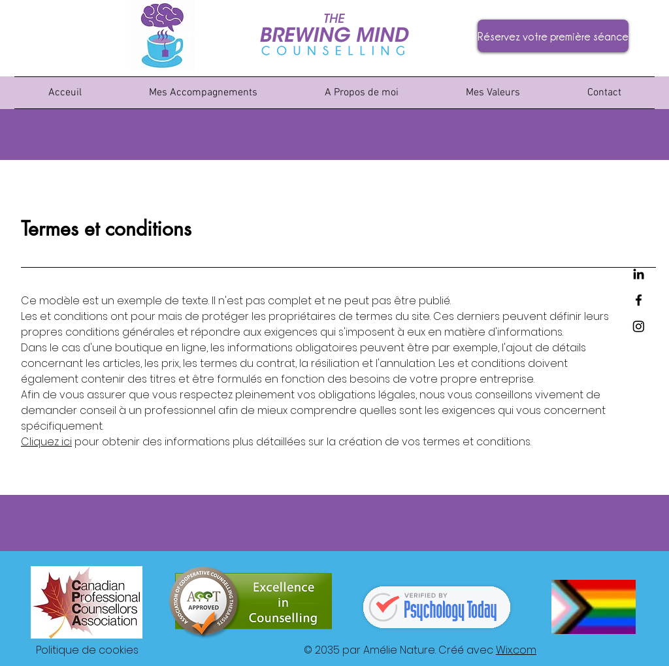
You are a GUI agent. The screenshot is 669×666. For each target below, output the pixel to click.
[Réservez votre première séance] (553, 36)
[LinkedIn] (638, 273)
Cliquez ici (46, 441)
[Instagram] (638, 326)
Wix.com (516, 650)
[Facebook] (638, 300)
